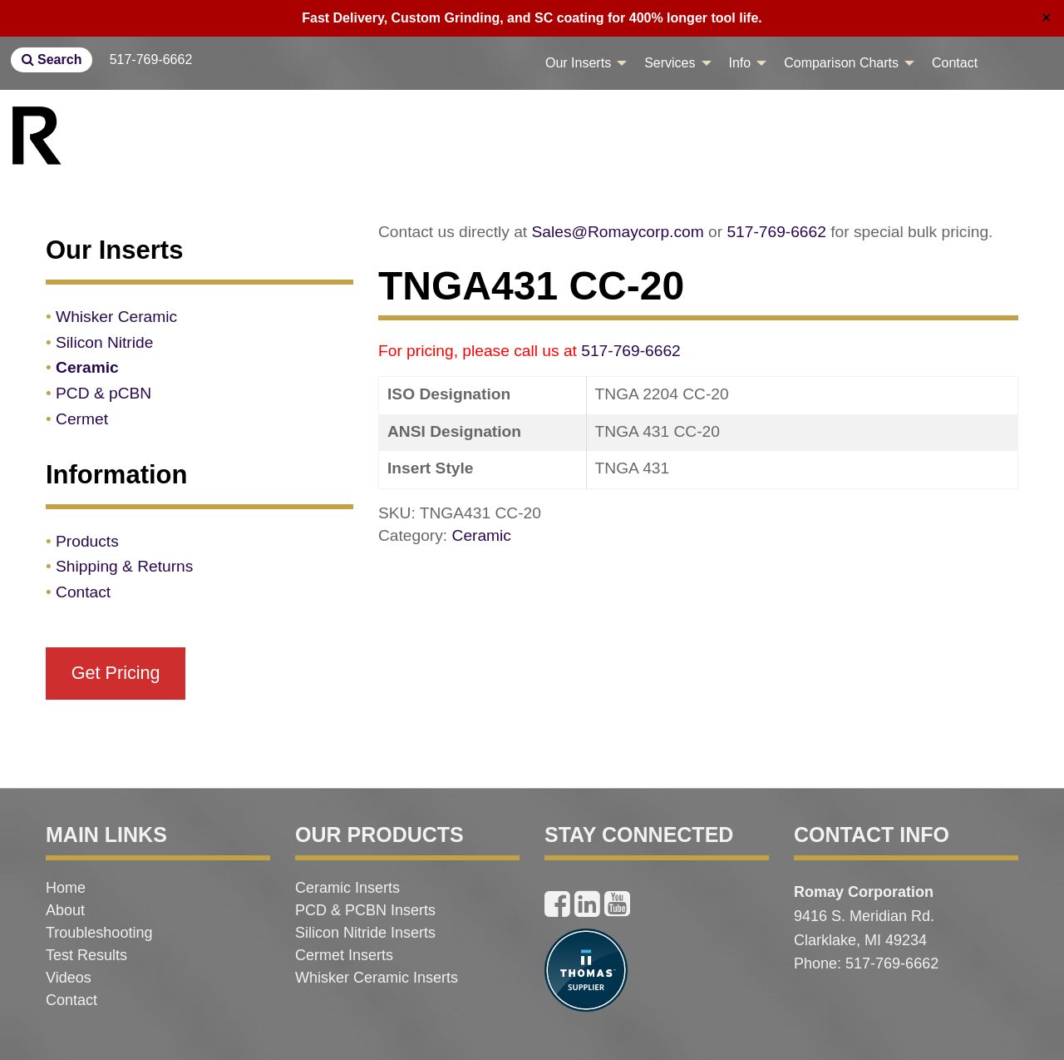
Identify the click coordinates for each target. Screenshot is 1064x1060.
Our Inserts (578, 63)
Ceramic (481, 535)
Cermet (82, 419)
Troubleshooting (99, 932)
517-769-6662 (151, 59)
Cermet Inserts (344, 955)
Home (66, 887)
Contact (955, 63)
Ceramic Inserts (347, 887)
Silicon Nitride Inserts (365, 932)
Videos (68, 977)
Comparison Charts (841, 63)
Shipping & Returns (124, 566)
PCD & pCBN (103, 393)
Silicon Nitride (104, 342)
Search (52, 59)
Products (87, 541)
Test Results (86, 955)
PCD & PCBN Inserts (365, 910)
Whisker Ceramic (116, 316)
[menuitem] (581, 63)
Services (669, 63)
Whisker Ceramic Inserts (376, 977)
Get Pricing (115, 672)
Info (740, 63)
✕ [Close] (1046, 18)
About (65, 910)
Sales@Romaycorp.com (618, 231)
